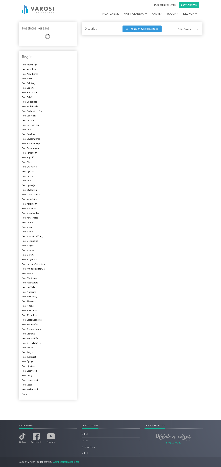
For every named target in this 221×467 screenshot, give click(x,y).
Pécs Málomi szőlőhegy (33, 236)
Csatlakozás (189, 4)
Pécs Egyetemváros (31, 138)
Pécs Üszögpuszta (30, 380)
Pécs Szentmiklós (30, 338)
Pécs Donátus (28, 134)
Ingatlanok (110, 13)
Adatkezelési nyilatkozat (66, 461)
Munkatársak (135, 13)
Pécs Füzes (27, 162)
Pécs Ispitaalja (28, 185)
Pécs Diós (26, 129)
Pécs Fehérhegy (29, 152)
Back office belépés (164, 4)
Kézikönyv (190, 13)
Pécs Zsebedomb (30, 389)
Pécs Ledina (27, 222)
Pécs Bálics (27, 78)
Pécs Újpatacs (28, 366)
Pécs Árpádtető (29, 69)
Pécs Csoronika (29, 115)
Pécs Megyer (28, 245)
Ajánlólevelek (88, 447)
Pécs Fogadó (28, 157)
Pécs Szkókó (27, 347)
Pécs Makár (27, 227)
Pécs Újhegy (27, 361)
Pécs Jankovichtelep (31, 194)
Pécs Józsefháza (29, 199)
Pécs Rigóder (28, 305)
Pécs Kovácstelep (30, 217)
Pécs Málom (27, 231)
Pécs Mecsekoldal (30, 241)
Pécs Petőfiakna (29, 287)
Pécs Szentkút (28, 333)
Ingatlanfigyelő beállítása (142, 28)
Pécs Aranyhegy (29, 64)
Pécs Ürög (27, 375)
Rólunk (172, 13)
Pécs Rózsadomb (30, 315)
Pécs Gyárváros (29, 166)
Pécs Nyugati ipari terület (33, 268)
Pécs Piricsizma (29, 292)
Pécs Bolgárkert (29, 101)
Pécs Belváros (28, 97)
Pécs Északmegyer (30, 148)
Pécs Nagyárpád (29, 259)
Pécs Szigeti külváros (31, 343)
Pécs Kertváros (29, 208)
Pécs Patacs (27, 273)
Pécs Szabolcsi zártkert (32, 329)
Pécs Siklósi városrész (32, 319)
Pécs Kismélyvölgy (30, 213)
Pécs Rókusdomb (30, 310)
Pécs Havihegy (28, 176)
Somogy (26, 394)
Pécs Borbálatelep (30, 106)
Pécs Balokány (28, 83)
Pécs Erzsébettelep (31, 143)
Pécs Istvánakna (29, 190)
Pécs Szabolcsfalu (30, 324)
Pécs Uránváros (29, 370)
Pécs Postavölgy (29, 296)
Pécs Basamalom (30, 92)
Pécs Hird (26, 180)
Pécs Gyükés (28, 171)
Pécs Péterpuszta (30, 282)
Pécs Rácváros (28, 301)
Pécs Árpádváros (30, 74)
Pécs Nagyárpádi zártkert (34, 264)
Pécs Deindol (28, 120)
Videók (85, 434)
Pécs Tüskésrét (29, 357)
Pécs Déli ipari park (31, 125)
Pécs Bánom (28, 87)
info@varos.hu (173, 442)
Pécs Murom (28, 254)
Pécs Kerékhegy (29, 203)
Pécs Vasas (27, 384)
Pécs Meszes (28, 250)
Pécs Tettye (27, 352)
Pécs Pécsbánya (29, 278)
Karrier (157, 13)
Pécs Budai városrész (32, 111)
